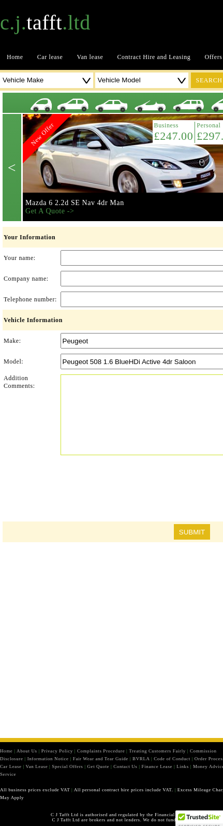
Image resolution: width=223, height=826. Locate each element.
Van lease (90, 57)
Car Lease (11, 766)
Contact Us (125, 766)
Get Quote (98, 766)
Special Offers (67, 766)
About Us (27, 750)
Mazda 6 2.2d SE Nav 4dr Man (74, 203)
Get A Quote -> (49, 211)
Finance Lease (157, 766)
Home (15, 57)
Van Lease (37, 766)
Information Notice (48, 758)
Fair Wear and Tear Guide (100, 758)
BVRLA (141, 758)
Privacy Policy (57, 750)
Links (182, 766)
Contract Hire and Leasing (154, 57)
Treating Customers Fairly (157, 750)
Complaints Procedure (101, 750)
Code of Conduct (172, 758)
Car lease (50, 57)
